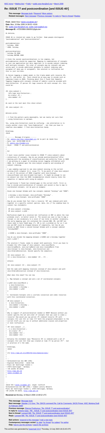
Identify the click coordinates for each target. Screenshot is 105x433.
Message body (27, 13)
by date (39, 422)
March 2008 (58, 4)
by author (65, 422)
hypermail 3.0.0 (34, 429)
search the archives (40, 425)
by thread (47, 422)
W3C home (8, 4)
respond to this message (29, 420)
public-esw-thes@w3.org (42, 4)
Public (28, 4)
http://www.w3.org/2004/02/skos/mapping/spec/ (29, 353)
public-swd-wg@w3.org (38, 27)
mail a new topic (46, 420)
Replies (77, 16)
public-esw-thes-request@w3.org (23, 139)
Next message (30, 16)
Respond (37, 13)
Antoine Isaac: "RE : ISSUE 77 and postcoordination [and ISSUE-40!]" (45, 411)
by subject (56, 422)
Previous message (45, 16)
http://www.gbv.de (14, 371)
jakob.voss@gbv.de (29, 22)
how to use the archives (23, 425)
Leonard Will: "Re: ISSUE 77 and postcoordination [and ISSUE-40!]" (47, 413)
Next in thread (67, 16)
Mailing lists (19, 4)
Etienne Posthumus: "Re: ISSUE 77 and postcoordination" (47, 408)
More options (47, 13)
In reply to (57, 16)
